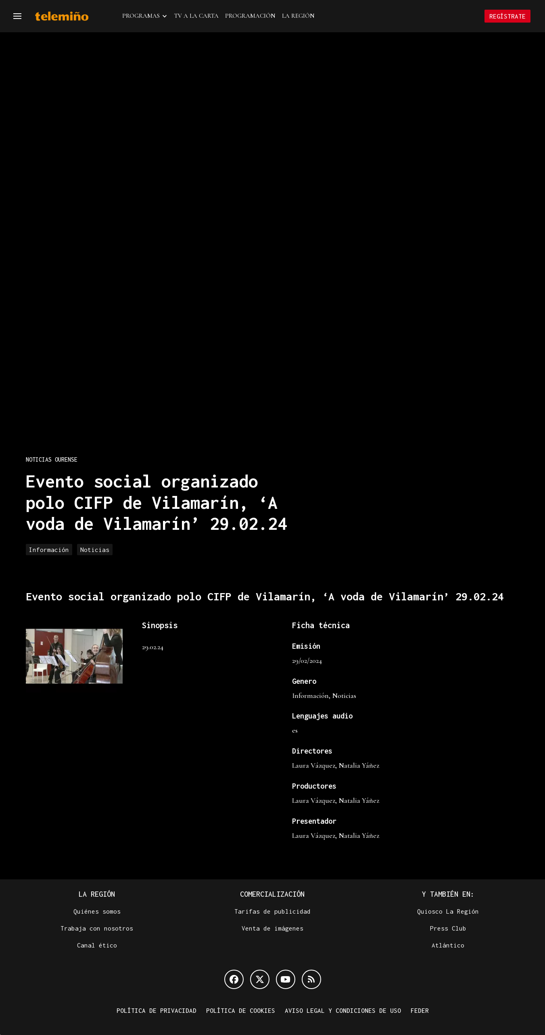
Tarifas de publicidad (272, 911)
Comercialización (272, 894)
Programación (250, 15)
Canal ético (97, 945)
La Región (298, 15)
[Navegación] (17, 16)
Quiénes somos (97, 911)
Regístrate (507, 16)
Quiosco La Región (448, 911)
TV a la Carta (196, 15)
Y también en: (448, 894)
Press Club (448, 928)
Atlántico (448, 945)
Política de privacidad (156, 1010)
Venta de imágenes (272, 928)
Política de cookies (240, 1010)
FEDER (420, 1010)
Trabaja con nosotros (97, 928)
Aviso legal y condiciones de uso (343, 1010)
